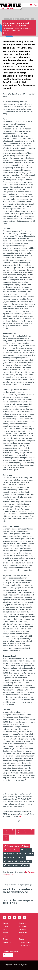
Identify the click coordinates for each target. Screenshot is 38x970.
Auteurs (5, 923)
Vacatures (22, 929)
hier (20, 817)
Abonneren (22, 923)
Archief (5, 933)
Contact (21, 939)
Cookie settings (24, 945)
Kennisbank (23, 933)
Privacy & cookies (25, 942)
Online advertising (8, 28)
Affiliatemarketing (26, 28)
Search (17, 28)
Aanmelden (7, 955)
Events (5, 939)
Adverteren (23, 926)
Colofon (21, 936)
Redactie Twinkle (15, 30)
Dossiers (6, 926)
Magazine (6, 936)
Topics (5, 929)
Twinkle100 (7, 942)
